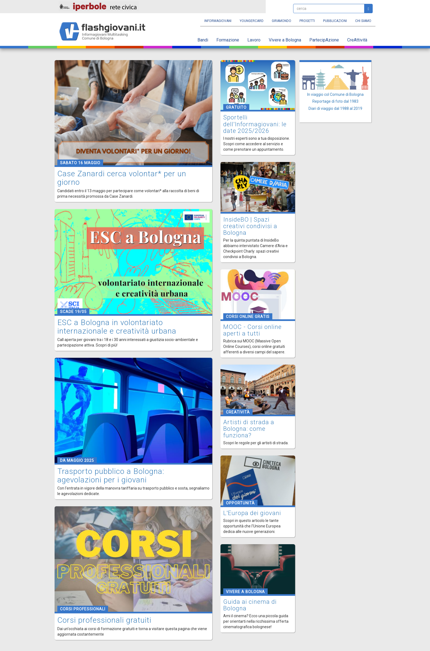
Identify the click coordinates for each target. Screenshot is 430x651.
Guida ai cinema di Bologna (250, 605)
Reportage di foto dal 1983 (335, 101)
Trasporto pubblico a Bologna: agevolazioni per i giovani (110, 475)
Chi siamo (363, 21)
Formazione (227, 40)
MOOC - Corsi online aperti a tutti (252, 330)
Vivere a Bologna (285, 40)
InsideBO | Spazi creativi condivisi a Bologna (250, 226)
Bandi (202, 40)
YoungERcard (252, 21)
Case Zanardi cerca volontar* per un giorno (121, 178)
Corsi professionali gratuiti (104, 620)
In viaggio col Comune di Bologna (335, 94)
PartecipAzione (324, 40)
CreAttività (357, 40)
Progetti (307, 21)
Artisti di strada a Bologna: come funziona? (248, 429)
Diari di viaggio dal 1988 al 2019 (335, 108)
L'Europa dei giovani (252, 513)
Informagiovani (217, 21)
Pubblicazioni (335, 21)
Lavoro (254, 40)
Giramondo (281, 21)
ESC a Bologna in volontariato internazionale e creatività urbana (116, 327)
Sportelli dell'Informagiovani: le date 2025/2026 (255, 124)
